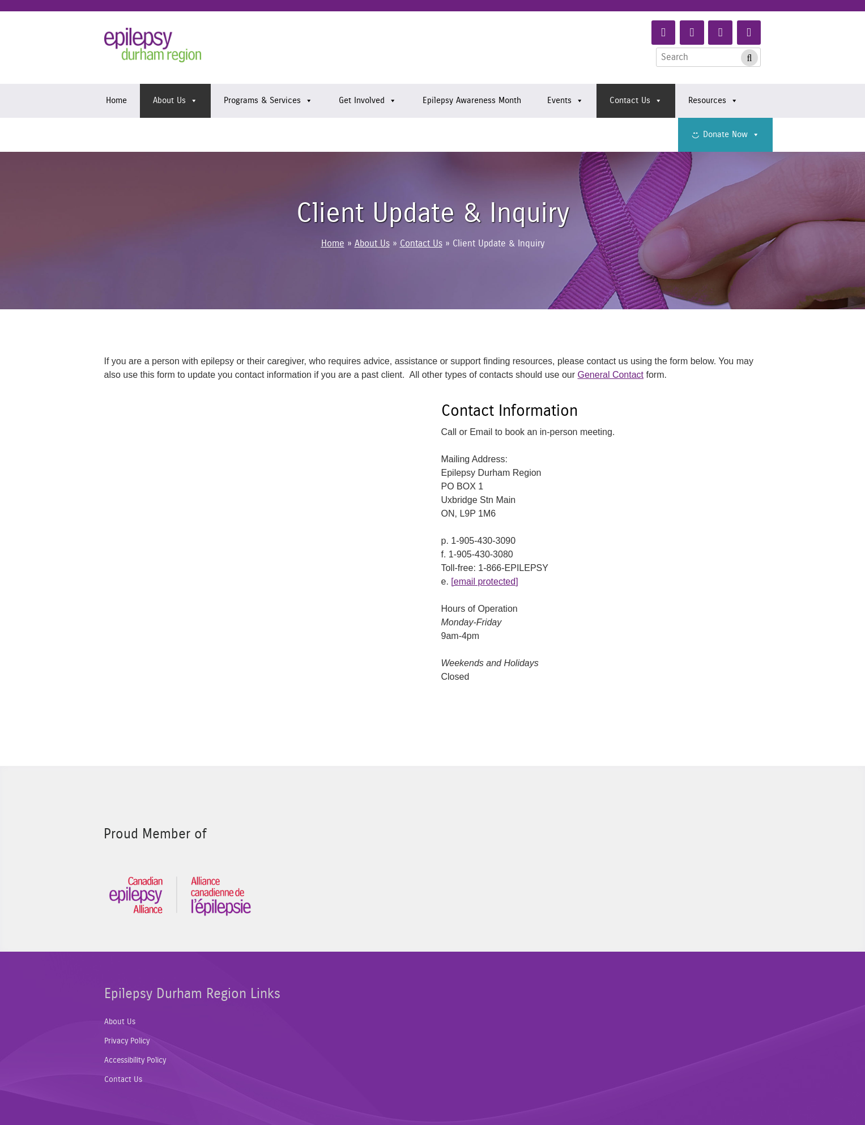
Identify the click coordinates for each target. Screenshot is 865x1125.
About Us (175, 101)
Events (565, 101)
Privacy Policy (127, 1041)
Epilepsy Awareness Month (472, 100)
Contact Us (636, 101)
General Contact (611, 375)
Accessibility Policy (135, 1060)
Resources (713, 101)
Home (116, 100)
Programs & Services (268, 101)
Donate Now (731, 135)
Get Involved (368, 101)
